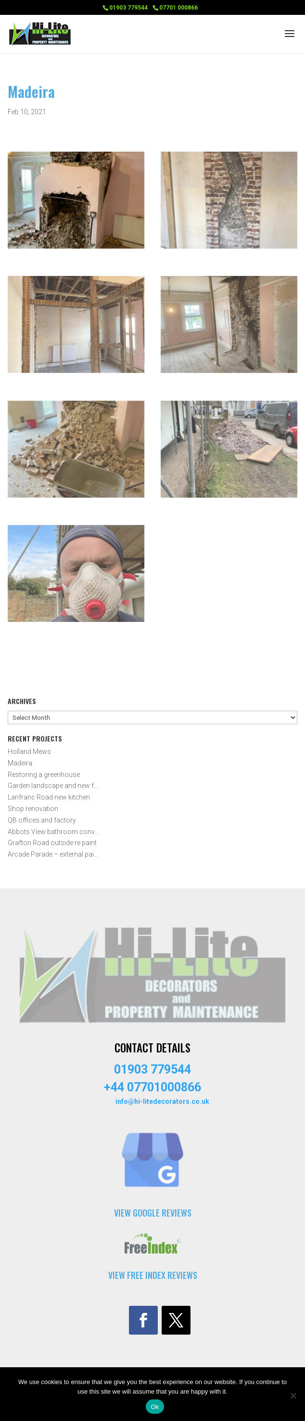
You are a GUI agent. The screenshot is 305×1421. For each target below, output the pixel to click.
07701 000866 (178, 7)
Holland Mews (29, 751)
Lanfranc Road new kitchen (49, 797)
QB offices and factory (42, 820)
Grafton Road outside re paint (52, 843)
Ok (155, 1406)
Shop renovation (33, 808)
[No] (293, 1395)
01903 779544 (128, 7)
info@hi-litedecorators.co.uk (162, 1101)
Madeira (20, 763)
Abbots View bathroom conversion (54, 832)
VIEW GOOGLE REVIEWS (152, 1212)
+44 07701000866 (152, 1087)
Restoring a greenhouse (44, 774)
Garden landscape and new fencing (54, 785)
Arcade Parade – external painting (54, 854)
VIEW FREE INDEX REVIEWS (152, 1275)
